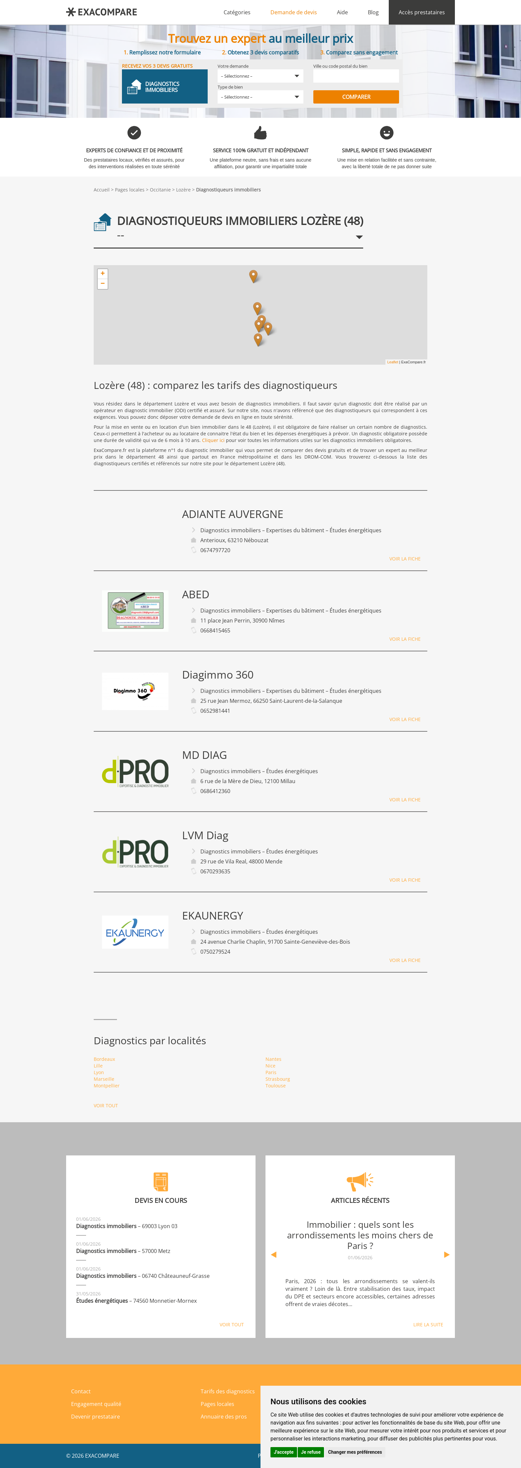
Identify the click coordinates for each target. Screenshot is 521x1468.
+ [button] (102, 274)
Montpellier (107, 1085)
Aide (342, 12)
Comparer (356, 97)
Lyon (99, 1072)
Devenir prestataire (95, 1416)
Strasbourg (277, 1079)
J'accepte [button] (284, 1452)
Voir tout (106, 1105)
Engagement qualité (96, 1404)
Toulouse (275, 1085)
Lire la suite (428, 1324)
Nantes (273, 1059)
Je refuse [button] (311, 1452)
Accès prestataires (422, 12)
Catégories (237, 12)
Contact (81, 1391)
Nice (270, 1066)
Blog (373, 12)
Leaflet (392, 362)
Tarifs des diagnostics (228, 1391)
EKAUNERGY (212, 915)
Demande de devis (293, 12)
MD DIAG (204, 755)
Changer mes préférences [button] (355, 1452)
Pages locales (130, 189)
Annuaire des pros (224, 1416)
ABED (195, 594)
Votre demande (233, 66)
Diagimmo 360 (218, 674)
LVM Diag (205, 835)
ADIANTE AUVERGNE (232, 514)
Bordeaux (104, 1059)
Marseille (104, 1079)
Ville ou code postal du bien (340, 66)
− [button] (102, 284)
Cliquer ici (213, 440)
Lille (98, 1066)
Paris (270, 1072)
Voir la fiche (405, 558)
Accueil (102, 189)
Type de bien (230, 87)
